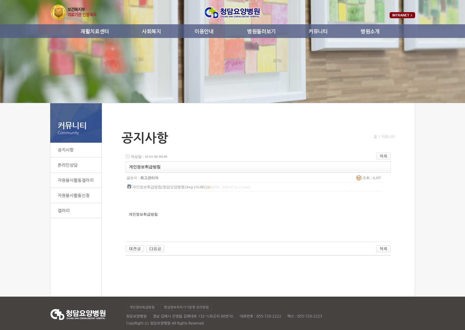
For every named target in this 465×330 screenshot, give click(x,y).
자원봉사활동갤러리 (76, 180)
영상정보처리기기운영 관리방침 (186, 307)
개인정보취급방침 (142, 307)
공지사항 (66, 150)
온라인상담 (68, 165)
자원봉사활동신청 (74, 195)
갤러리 (64, 211)
